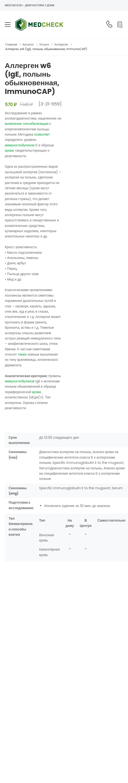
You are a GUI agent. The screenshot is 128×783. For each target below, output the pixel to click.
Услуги (44, 44)
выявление (13, 123)
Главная (11, 44)
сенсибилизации (35, 123)
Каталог (28, 44)
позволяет (42, 134)
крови (9, 150)
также (22, 354)
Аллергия (61, 44)
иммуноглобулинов (20, 145)
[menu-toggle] (8, 24)
